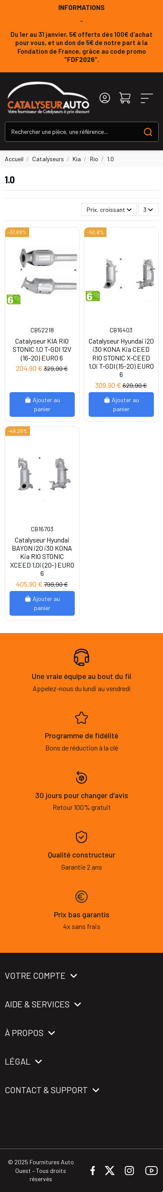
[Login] (104, 98)
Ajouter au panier (42, 404)
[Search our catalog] (148, 131)
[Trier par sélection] (109, 209)
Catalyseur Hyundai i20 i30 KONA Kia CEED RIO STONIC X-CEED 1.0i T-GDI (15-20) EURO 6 (121, 357)
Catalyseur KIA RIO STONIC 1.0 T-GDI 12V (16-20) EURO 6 (42, 349)
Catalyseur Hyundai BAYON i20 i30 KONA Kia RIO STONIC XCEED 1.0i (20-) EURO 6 (42, 556)
